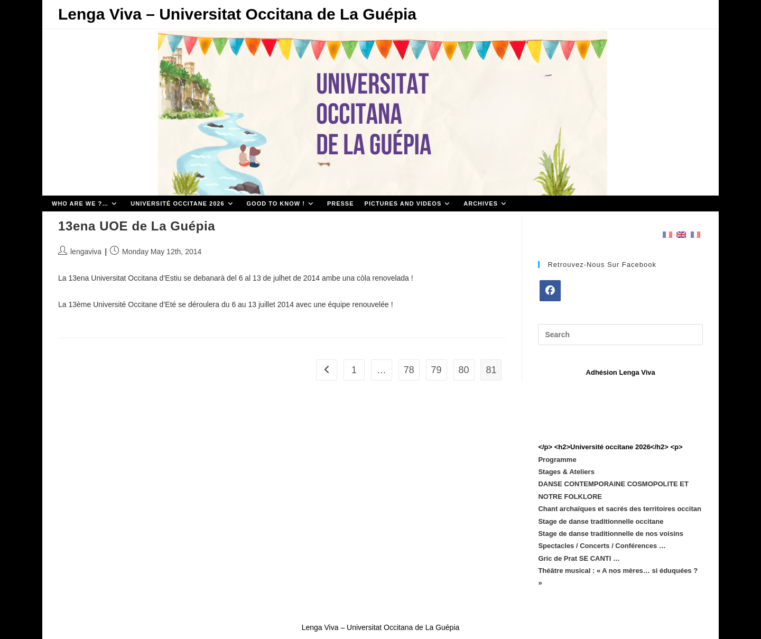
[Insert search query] (620, 334)
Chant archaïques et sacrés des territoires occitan (619, 509)
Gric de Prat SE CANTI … (579, 558)
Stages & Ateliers (566, 472)
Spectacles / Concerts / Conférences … (601, 546)
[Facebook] (550, 290)
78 (409, 370)
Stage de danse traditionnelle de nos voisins (610, 534)
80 (463, 370)
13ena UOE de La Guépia (136, 226)
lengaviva (85, 251)
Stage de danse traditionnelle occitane (600, 521)
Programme (557, 460)
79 (436, 370)
